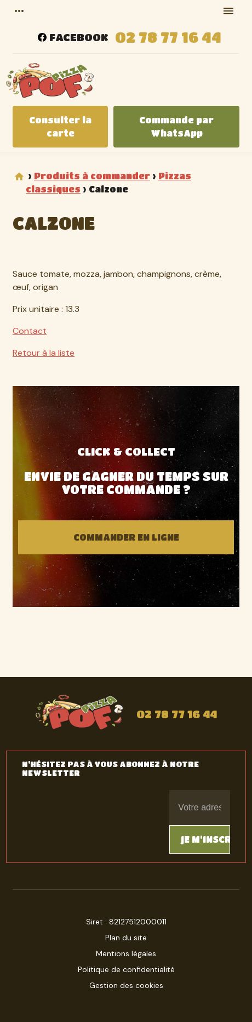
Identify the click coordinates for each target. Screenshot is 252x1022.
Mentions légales (126, 953)
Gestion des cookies (126, 985)
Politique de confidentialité (126, 969)
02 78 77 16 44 (168, 37)
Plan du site (126, 937)
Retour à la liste (44, 353)
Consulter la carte (60, 126)
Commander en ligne (126, 537)
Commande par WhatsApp (176, 126)
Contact (30, 331)
